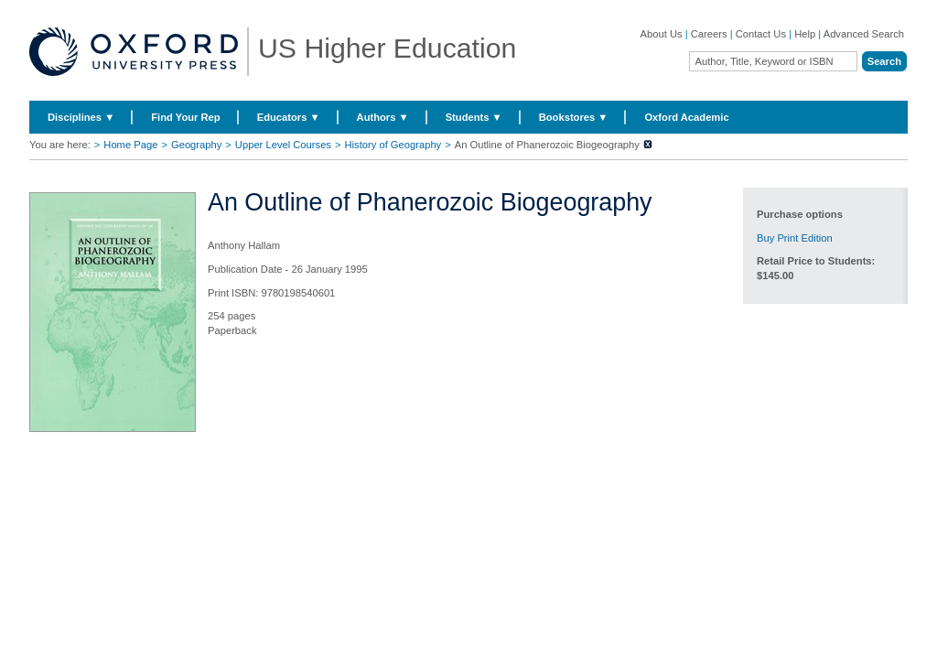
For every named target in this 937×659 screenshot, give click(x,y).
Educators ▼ (288, 117)
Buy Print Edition (795, 237)
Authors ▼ (383, 117)
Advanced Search (864, 33)
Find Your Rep (185, 117)
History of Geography (393, 144)
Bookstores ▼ (574, 117)
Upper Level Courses (283, 144)
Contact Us (761, 33)
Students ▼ (474, 117)
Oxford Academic (686, 117)
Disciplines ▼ (81, 117)
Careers (709, 33)
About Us (662, 33)
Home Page (130, 144)
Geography (196, 144)
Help (804, 33)
